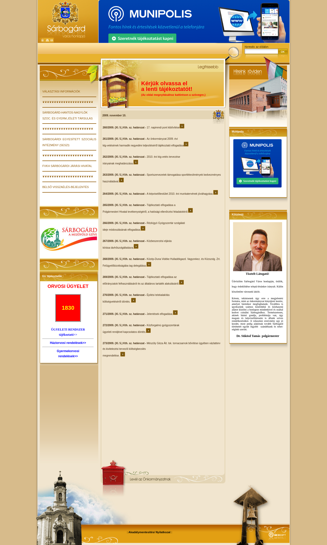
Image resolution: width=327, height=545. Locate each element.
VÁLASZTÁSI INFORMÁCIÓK (61, 91)
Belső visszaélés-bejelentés (65, 187)
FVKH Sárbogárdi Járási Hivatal (67, 165)
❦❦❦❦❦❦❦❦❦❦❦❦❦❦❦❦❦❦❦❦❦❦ (67, 102)
